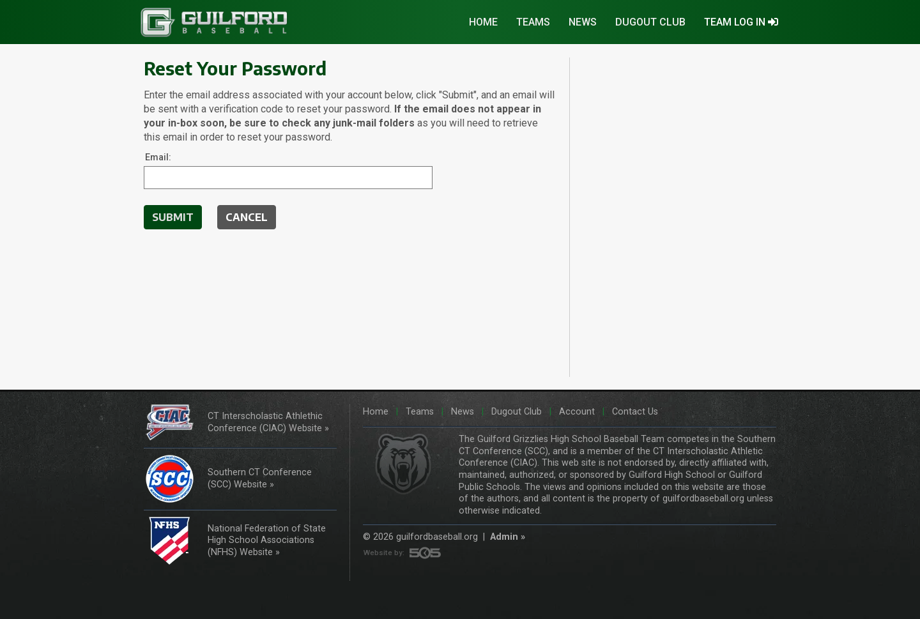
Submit (173, 217)
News (583, 22)
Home (483, 22)
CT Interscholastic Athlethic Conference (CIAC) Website (265, 422)
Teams (533, 22)
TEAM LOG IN (741, 22)
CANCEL (247, 217)
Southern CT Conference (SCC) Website (260, 478)
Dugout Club (650, 22)
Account (575, 411)
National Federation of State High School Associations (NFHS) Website (267, 540)
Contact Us (634, 411)
